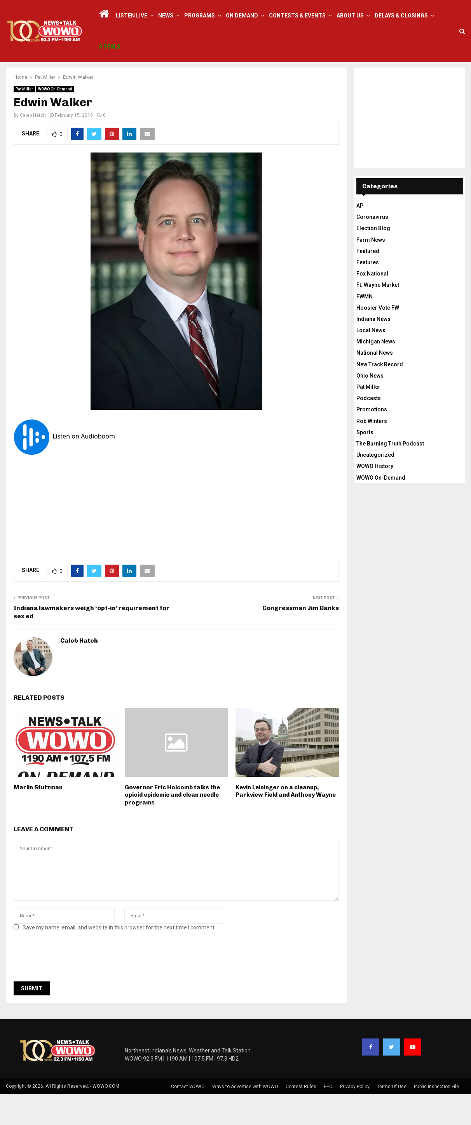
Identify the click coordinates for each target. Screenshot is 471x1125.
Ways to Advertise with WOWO (245, 1117)
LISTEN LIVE (131, 15)
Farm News (370, 271)
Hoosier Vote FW (377, 339)
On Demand (242, 15)
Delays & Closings (401, 15)
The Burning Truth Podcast (390, 474)
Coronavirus (372, 248)
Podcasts (368, 429)
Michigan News (375, 372)
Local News (371, 361)
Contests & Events (297, 15)
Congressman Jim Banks (300, 639)
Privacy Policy (355, 1117)
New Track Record (379, 395)
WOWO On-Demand (55, 120)
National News (374, 384)
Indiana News (373, 350)
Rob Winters (371, 452)
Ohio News (370, 407)
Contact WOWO (188, 1117)
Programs (199, 15)
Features (367, 293)
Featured (367, 282)
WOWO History (374, 497)
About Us (350, 15)
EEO (328, 1117)
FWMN (364, 327)
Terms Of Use (391, 1117)
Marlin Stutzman (38, 818)
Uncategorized (375, 486)
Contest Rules (301, 1117)
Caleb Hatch (33, 146)
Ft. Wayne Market (377, 316)
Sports (364, 463)
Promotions (371, 440)
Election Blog (373, 259)
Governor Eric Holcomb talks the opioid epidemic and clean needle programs (172, 826)
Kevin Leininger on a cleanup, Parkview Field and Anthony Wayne (286, 822)
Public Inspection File (436, 1117)
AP (359, 237)
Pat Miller (24, 120)
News (165, 15)
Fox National (372, 305)
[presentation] (73, 989)
